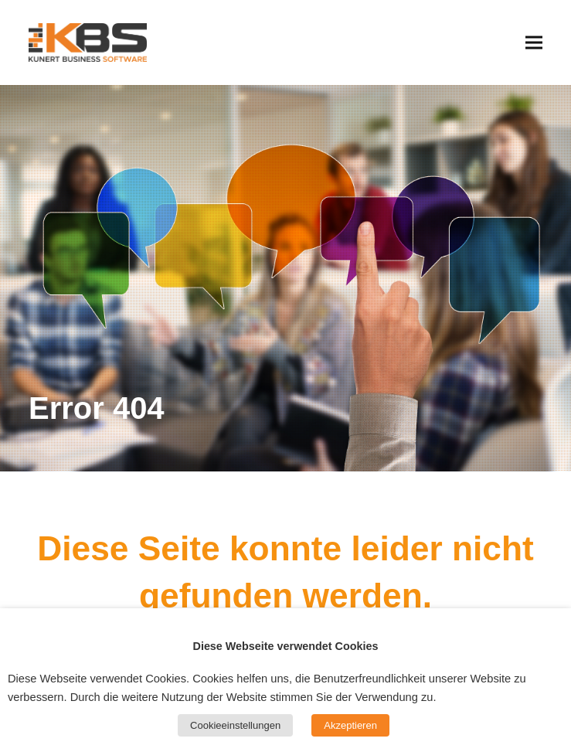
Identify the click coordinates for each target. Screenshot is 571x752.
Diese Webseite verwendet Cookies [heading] (286, 646)
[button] (533, 42)
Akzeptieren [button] (350, 725)
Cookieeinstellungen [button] (235, 725)
